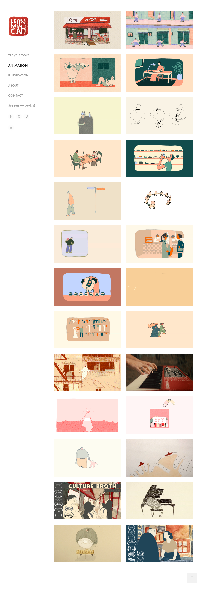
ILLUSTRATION (18, 75)
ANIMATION (18, 65)
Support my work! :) (21, 105)
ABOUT (13, 85)
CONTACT (15, 95)
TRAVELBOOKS (19, 55)
